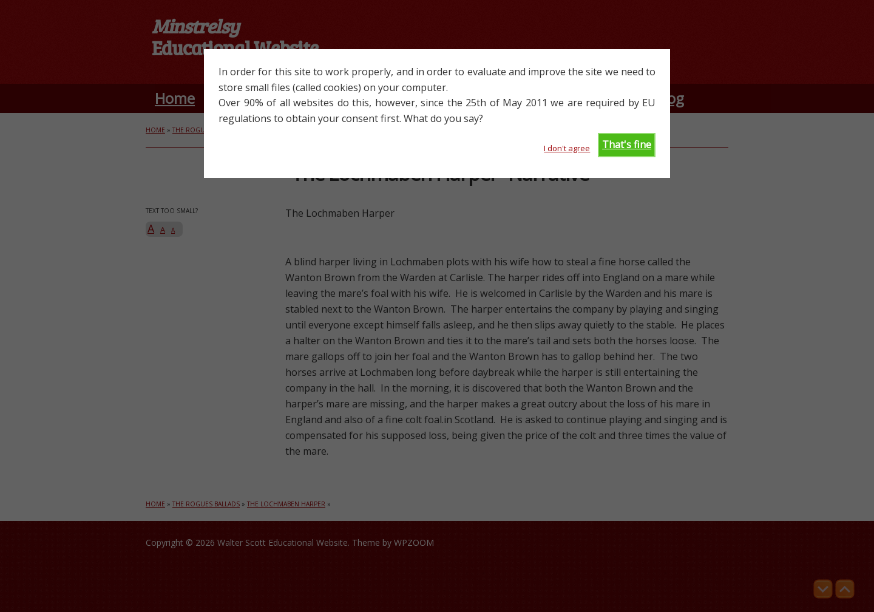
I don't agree (567, 148)
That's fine (626, 144)
